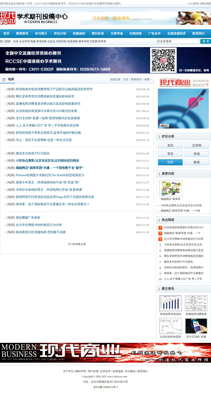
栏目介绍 (60, 33)
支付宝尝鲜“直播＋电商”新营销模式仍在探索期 (48, 118)
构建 (33, 41)
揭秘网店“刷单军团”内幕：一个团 (180, 210)
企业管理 (24, 41)
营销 (197, 153)
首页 (6, 33)
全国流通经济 (176, 33)
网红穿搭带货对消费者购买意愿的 (184, 256)
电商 (147, 79)
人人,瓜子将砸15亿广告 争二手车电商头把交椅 (47, 125)
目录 (15, 41)
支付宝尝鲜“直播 (196, 328)
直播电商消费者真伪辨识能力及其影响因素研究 (48, 103)
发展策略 (72, 41)
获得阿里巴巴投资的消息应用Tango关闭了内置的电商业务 (55, 197)
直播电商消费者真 (196, 305)
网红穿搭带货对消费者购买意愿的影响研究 (45, 96)
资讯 (170, 145)
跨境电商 (41, 41)
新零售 (102, 41)
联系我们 (198, 33)
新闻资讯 (22, 33)
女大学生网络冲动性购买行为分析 (39, 225)
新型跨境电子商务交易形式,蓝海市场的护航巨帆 (48, 132)
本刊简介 (41, 33)
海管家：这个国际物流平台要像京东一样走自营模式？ (53, 204)
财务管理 (83, 41)
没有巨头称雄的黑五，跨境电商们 (184, 267)
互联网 (94, 41)
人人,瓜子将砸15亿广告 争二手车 (183, 278)
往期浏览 (135, 33)
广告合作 (154, 33)
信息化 (51, 41)
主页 (125, 79)
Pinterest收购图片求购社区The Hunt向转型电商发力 (50, 175)
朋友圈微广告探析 (28, 217)
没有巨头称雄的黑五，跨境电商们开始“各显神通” (49, 189)
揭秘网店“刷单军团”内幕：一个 (182, 233)
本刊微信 (130, 371)
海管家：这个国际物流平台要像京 (184, 273)
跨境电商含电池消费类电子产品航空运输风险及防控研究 (54, 89)
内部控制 (61, 41)
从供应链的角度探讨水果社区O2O (183, 227)
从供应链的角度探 (170, 328)
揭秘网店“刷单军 (170, 190)
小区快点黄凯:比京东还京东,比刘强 (181, 205)
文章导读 (117, 33)
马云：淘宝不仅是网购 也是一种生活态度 (44, 140)
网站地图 (205, 3)
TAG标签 (193, 3)
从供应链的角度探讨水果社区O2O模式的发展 (46, 111)
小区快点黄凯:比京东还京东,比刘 (183, 244)
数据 (197, 162)
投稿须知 (79, 33)
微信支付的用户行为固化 (33, 153)
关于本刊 (68, 371)
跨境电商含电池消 (170, 305)
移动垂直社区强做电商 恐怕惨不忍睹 (41, 232)
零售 (170, 153)
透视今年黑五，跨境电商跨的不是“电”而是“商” (48, 182)
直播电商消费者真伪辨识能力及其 (184, 250)
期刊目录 (98, 33)
